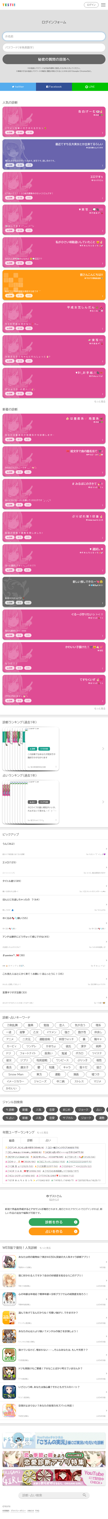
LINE (90, 87)
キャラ (67, 1067)
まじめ (66, 1109)
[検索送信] (84, 1495)
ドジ (8, 1053)
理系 (98, 1025)
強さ (67, 1032)
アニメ (10, 1039)
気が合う (80, 1025)
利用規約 (6, 1510)
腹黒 (30, 1025)
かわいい (11, 1088)
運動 (57, 1074)
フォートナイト (28, 1053)
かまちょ (51, 1046)
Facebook (54, 87)
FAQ (37, 1510)
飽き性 (82, 1032)
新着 (25, 1109)
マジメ (97, 1081)
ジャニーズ (40, 1081)
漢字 (83, 1046)
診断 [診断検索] (10, 1109)
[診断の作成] (54, 1222)
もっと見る (100, 401)
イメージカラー (15, 1081)
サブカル (68, 1118)
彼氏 (68, 1046)
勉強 (46, 1025)
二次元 (26, 1039)
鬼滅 (64, 1053)
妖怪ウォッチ (66, 1039)
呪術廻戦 (42, 1060)
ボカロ (79, 1053)
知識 (51, 1067)
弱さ (99, 1067)
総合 (11, 1140)
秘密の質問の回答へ (54, 59)
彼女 (9, 1060)
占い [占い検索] (10, 1118)
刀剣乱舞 (12, 1025)
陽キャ (98, 1039)
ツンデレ (31, 1046)
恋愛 (52, 1109)
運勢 (101, 1118)
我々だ (83, 1067)
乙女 (36, 1032)
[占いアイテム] (19, 802)
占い (99, 1109)
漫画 (76, 1074)
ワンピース (62, 1060)
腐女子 (25, 1067)
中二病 (61, 1081)
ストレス (79, 1081)
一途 (8, 1032)
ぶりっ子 (83, 1060)
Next (103, 748)
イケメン (51, 1032)
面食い (49, 1053)
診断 (30, 1140)
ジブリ (24, 1060)
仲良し (98, 1032)
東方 (39, 1074)
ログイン (91, 5)
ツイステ (97, 1053)
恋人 (62, 1025)
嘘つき (96, 1074)
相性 (99, 1060)
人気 (38, 1109)
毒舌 (9, 1067)
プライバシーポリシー (18, 1510)
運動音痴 (44, 1039)
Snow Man (16, 1074)
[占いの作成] (54, 1231)
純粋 (98, 1046)
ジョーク (83, 1109)
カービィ (12, 1046)
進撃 (22, 1032)
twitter (18, 87)
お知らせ (30, 1510)
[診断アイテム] (54, 122)
